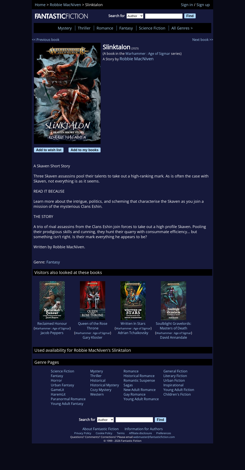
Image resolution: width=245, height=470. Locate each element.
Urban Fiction (174, 380)
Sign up (203, 4)
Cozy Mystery (100, 389)
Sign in (187, 4)
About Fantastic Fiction (100, 429)
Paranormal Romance (68, 399)
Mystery (65, 28)
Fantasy (126, 28)
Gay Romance (134, 394)
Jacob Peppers (52, 332)
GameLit (57, 389)
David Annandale (173, 337)
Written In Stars (133, 323)
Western (97, 394)
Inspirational (173, 385)
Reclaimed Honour (52, 323)
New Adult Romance (140, 389)
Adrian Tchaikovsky (133, 332)
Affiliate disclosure (140, 433)
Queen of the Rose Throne (92, 325)
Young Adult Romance (141, 399)
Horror (56, 380)
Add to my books (84, 150)
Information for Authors (144, 429)
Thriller (84, 28)
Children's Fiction (177, 394)
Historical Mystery (104, 385)
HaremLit (58, 394)
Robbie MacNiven (136, 59)
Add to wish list (48, 150)
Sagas (128, 385)
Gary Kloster (92, 337)
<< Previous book (45, 39)
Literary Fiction (175, 375)
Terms (121, 433)
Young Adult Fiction (178, 389)
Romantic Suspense (139, 380)
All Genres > (183, 28)
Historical (97, 380)
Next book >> (202, 39)
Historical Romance (139, 375)
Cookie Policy (104, 433)
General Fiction (175, 371)
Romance (105, 28)
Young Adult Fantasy (67, 403)
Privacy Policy (82, 433)
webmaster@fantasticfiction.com (154, 437)
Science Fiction (152, 28)
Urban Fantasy (62, 385)
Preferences (163, 433)
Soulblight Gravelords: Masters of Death (173, 325)
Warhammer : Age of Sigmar (147, 53)
